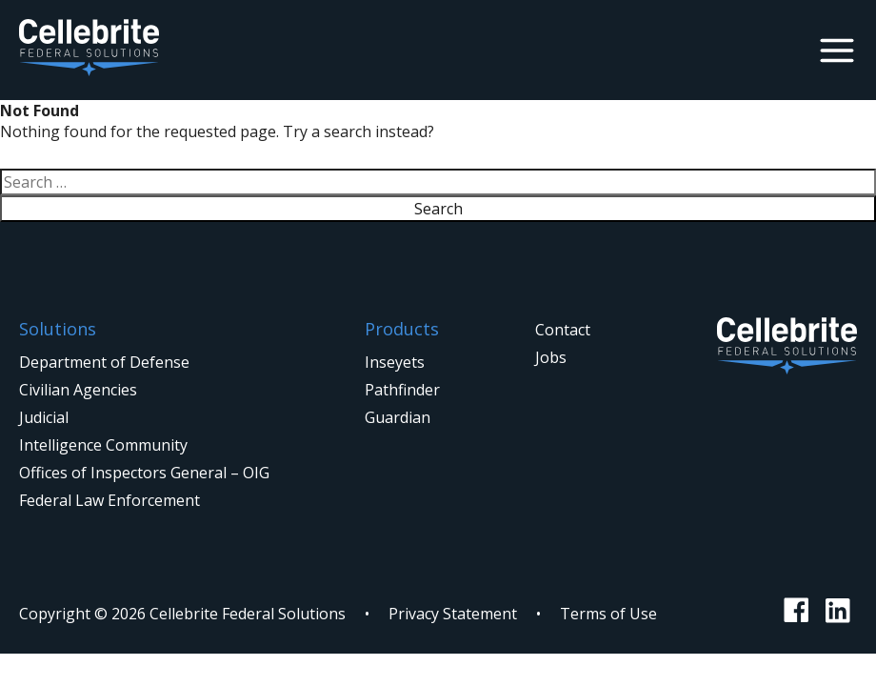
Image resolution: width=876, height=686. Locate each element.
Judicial (44, 417)
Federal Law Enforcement (109, 500)
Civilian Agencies (78, 389)
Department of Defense (104, 362)
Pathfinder (402, 389)
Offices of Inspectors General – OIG (144, 472)
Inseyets (395, 362)
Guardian (397, 417)
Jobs (551, 357)
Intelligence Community (103, 444)
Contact (562, 329)
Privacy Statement (452, 613)
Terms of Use (608, 613)
